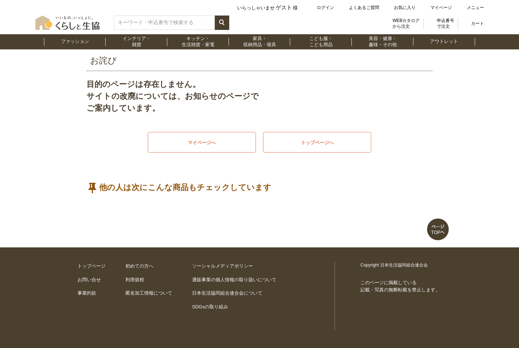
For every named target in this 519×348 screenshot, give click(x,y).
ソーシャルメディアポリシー (222, 266)
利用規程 (134, 279)
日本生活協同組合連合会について (227, 293)
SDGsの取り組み (210, 306)
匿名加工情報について (148, 293)
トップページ (91, 266)
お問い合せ (89, 279)
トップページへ (317, 142)
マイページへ (202, 142)
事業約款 (86, 293)
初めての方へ (139, 266)
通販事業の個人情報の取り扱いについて (234, 279)
